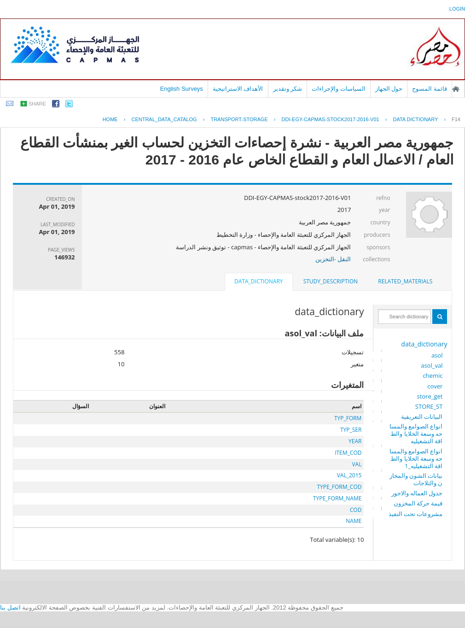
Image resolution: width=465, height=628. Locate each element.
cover (434, 386)
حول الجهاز (389, 88)
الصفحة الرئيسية (455, 89)
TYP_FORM (348, 418)
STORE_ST (429, 406)
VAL (356, 464)
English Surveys (181, 88)
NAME (353, 521)
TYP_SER (350, 430)
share (37, 103)
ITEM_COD (348, 453)
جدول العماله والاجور (417, 493)
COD (356, 510)
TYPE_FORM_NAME (337, 498)
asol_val (431, 365)
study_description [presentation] (330, 281)
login (457, 9)
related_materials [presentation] (405, 281)
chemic (432, 375)
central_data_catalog (164, 119)
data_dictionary (424, 344)
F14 (456, 119)
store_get (429, 396)
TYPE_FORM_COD (339, 487)
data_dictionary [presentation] (258, 281)
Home (110, 119)
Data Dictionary (415, 119)
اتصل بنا (10, 607)
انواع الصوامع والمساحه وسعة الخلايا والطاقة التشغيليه (416, 434)
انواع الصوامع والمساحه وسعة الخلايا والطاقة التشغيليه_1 (416, 458)
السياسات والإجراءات (339, 88)
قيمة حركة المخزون (418, 503)
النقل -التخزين (333, 259)
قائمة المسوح (429, 88)
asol (437, 355)
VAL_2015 (349, 475)
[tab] (405, 281)
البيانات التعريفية (421, 416)
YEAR (355, 441)
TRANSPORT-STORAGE (238, 119)
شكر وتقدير (287, 88)
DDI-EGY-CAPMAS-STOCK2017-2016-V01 (330, 119)
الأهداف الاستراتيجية (238, 88)
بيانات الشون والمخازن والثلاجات (416, 479)
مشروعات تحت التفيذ (416, 513)
